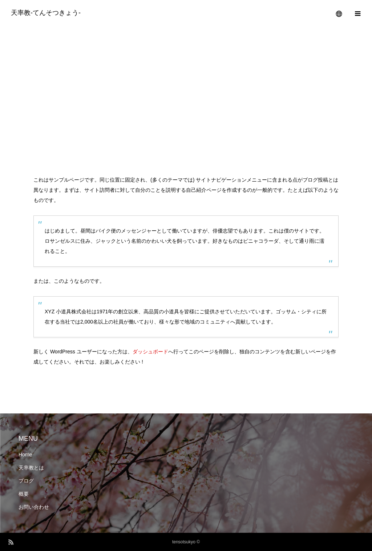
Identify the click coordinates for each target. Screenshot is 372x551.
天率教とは (31, 468)
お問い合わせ (34, 507)
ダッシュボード (150, 351)
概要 (24, 494)
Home (25, 454)
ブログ (26, 481)
